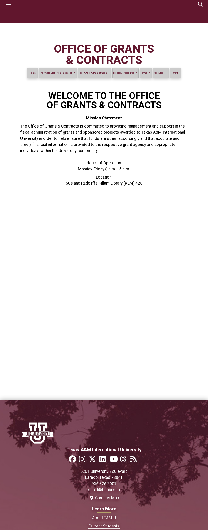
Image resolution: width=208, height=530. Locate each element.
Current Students (104, 526)
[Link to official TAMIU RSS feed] (134, 460)
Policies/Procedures (123, 72)
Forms (143, 72)
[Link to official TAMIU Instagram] (83, 460)
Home (33, 72)
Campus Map (104, 498)
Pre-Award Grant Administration (56, 72)
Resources (159, 72)
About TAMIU (104, 518)
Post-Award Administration (93, 72)
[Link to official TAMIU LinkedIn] (104, 460)
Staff (175, 72)
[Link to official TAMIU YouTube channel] (114, 460)
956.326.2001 (104, 483)
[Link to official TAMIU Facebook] (73, 460)
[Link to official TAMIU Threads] (124, 460)
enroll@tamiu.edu (104, 489)
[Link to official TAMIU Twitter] (93, 460)
